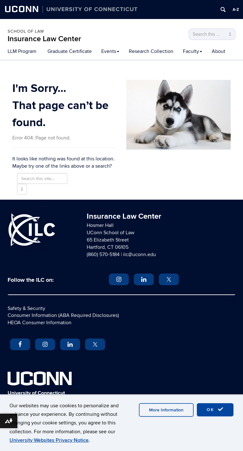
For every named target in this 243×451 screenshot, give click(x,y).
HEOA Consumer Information (40, 322)
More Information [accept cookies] (166, 410)
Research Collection (151, 51)
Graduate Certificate (69, 51)
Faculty (192, 51)
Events (110, 51)
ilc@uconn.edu (139, 254)
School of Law (26, 31)
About (218, 51)
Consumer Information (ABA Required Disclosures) (63, 315)
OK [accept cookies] (215, 409)
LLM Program (22, 51)
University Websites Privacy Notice (49, 440)
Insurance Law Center (44, 38)
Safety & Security (26, 308)
